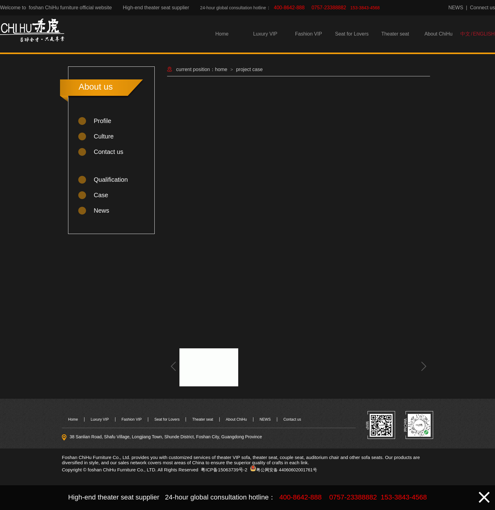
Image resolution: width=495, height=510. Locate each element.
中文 (465, 33)
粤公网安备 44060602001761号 (286, 469)
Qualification (111, 179)
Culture (104, 136)
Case (101, 195)
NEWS (455, 7)
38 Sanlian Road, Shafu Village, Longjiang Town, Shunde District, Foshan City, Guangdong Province (166, 436)
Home (222, 33)
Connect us (482, 7)
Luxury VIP (265, 33)
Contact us (108, 151)
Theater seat (395, 33)
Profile (102, 120)
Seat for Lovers (352, 33)
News (101, 210)
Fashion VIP (308, 33)
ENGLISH (484, 33)
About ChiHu (438, 33)
